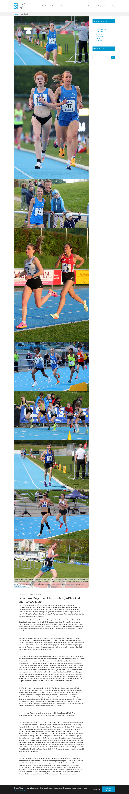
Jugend (98, 38)
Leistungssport (101, 29)
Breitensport (100, 36)
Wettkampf (99, 32)
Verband (99, 40)
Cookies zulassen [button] (108, 789)
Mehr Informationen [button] (20, 790)
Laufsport (99, 34)
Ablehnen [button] (96, 789)
